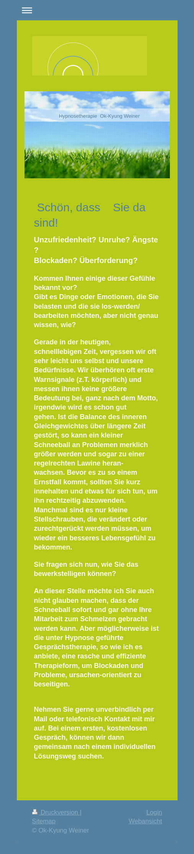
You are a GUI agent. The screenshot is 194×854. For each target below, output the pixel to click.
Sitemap (44, 821)
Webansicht (145, 821)
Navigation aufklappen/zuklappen (97, 10)
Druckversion (56, 812)
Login (154, 812)
